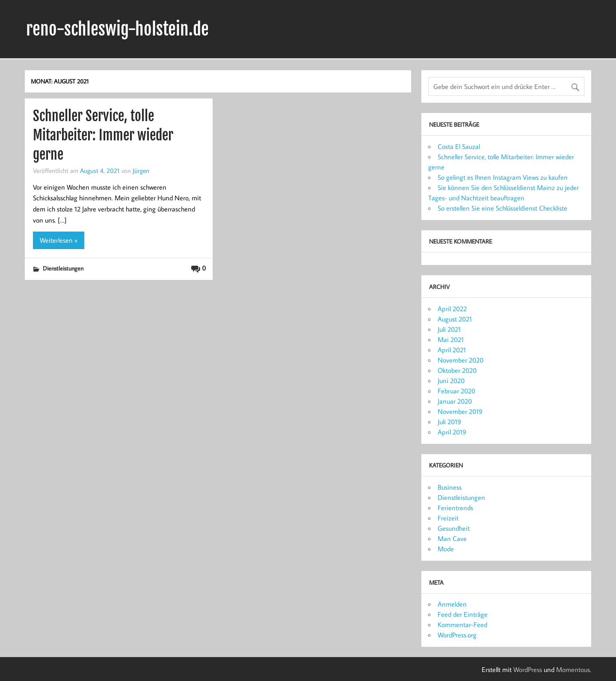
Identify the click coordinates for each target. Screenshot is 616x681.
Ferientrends (455, 507)
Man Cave (452, 538)
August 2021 (455, 319)
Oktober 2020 (457, 370)
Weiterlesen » (58, 240)
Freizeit (448, 518)
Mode (446, 548)
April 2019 (452, 432)
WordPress (527, 669)
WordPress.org (457, 634)
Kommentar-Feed (462, 624)
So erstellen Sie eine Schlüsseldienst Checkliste (502, 208)
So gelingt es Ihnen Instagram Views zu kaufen (503, 177)
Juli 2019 (449, 421)
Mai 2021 (451, 339)
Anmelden (452, 604)
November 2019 (460, 411)
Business (450, 487)
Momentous (573, 669)
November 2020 (460, 360)
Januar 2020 (455, 401)
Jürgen (141, 170)
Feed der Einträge (463, 614)
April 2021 (452, 349)
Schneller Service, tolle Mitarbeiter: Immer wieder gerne (103, 135)
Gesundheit (454, 528)
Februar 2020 (456, 391)
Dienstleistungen (63, 268)
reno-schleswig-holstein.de (117, 29)
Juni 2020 (451, 380)
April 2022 (452, 308)
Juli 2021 (449, 329)
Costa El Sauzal (459, 146)
